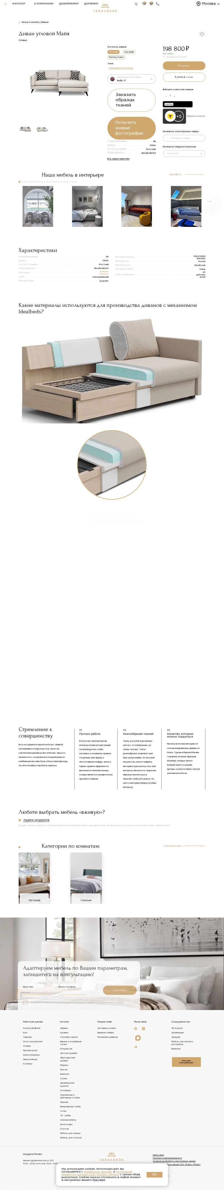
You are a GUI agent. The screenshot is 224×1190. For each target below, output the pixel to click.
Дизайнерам (68, 3)
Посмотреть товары (180, 138)
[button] (96, 80)
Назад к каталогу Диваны (35, 22)
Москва (209, 4)
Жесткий (113, 52)
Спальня (86, 958)
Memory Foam (116, 57)
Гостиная (34, 958)
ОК (154, 1174)
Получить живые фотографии (129, 127)
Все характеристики (118, 159)
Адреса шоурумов (36, 837)
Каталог (19, 4)
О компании (43, 3)
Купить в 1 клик (184, 77)
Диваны (104, 305)
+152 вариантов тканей (121, 68)
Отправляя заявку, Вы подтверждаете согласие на (73, 1090)
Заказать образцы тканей (125, 100)
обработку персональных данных (105, 1090)
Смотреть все (172, 904)
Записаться (120, 1078)
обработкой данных (98, 1171)
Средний (129, 52)
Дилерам (91, 3)
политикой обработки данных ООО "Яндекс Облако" (96, 1173)
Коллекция (172, 153)
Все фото (175, 174)
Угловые (104, 308)
